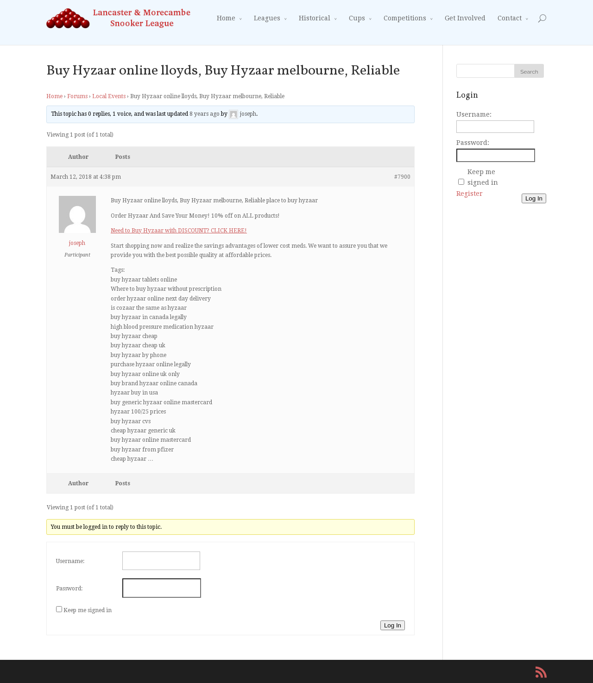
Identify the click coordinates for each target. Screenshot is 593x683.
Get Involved (465, 18)
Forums (77, 96)
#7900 (402, 177)
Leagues (267, 18)
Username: (70, 561)
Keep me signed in (87, 610)
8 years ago (204, 114)
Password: (69, 588)
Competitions (405, 18)
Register (469, 193)
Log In (392, 625)
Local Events (109, 96)
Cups (357, 18)
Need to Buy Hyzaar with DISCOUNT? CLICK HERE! (179, 230)
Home (226, 18)
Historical (314, 18)
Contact (510, 18)
